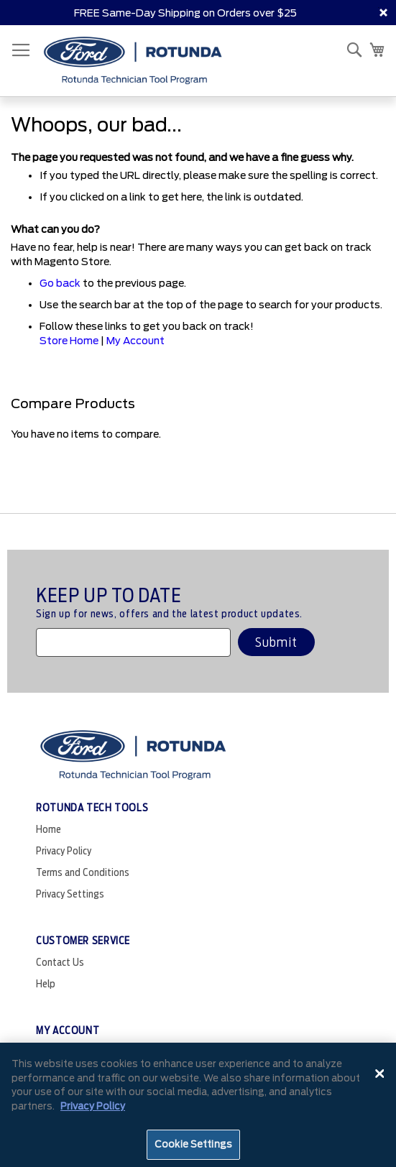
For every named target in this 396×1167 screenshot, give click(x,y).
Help (45, 984)
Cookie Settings (193, 1144)
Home (48, 829)
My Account (135, 340)
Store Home (69, 340)
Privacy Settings (70, 894)
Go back (60, 283)
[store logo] (133, 61)
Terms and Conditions (82, 872)
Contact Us (60, 962)
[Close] (380, 1073)
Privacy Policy (63, 851)
